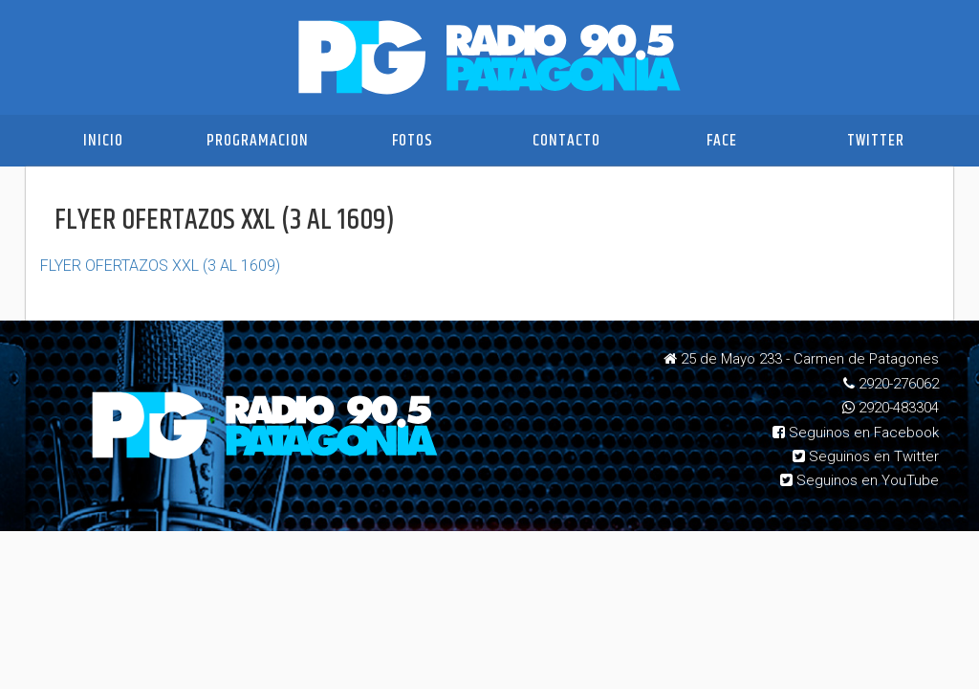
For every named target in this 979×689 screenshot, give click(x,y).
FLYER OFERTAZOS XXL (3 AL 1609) (160, 265)
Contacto (566, 140)
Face (722, 140)
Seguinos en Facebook (855, 432)
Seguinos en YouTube (859, 480)
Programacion (258, 140)
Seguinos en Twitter (866, 456)
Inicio (103, 140)
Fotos (412, 140)
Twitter (875, 140)
